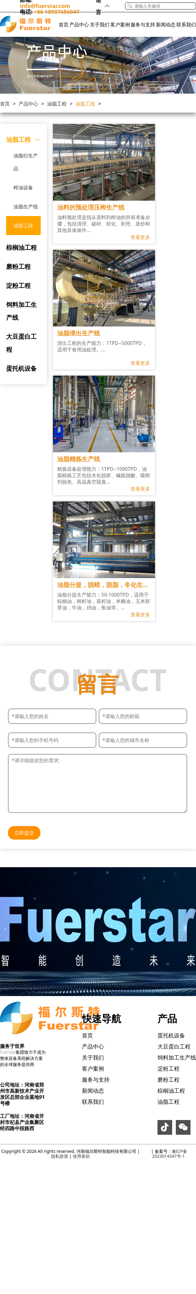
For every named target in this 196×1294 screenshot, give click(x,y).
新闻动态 (166, 24)
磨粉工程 (18, 266)
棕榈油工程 (21, 247)
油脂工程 (57, 103)
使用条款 (81, 1156)
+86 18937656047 (57, 11)
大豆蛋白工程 (21, 342)
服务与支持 (143, 24)
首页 (63, 24)
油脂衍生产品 (25, 162)
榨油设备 (23, 187)
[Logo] (25, 24)
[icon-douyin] (164, 1129)
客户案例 (120, 24)
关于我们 (99, 24)
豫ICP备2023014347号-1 (169, 1153)
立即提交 (24, 832)
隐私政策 (59, 1156)
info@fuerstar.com (45, 6)
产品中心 (79, 24)
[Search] (165, 6)
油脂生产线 (25, 206)
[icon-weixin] (183, 1129)
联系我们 (186, 24)
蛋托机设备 (21, 368)
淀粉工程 (18, 285)
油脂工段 (85, 103)
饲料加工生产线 (21, 311)
